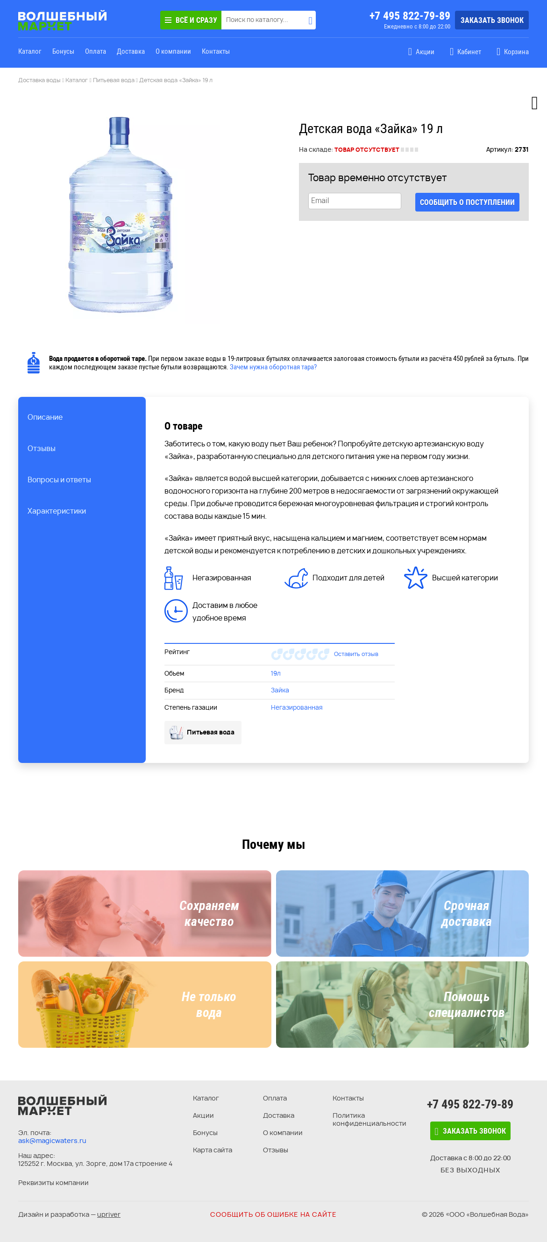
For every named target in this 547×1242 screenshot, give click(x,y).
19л (276, 673)
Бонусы (63, 51)
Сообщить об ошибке (273, 1214)
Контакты (216, 51)
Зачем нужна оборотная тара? (273, 367)
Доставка (131, 51)
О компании (173, 51)
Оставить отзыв (356, 654)
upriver (109, 1214)
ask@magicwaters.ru (52, 1140)
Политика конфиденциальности (369, 1119)
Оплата (95, 51)
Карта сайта (212, 1149)
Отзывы (275, 1149)
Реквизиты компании (53, 1182)
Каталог (30, 51)
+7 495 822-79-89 (409, 15)
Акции (203, 1115)
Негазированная (297, 707)
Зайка (280, 690)
